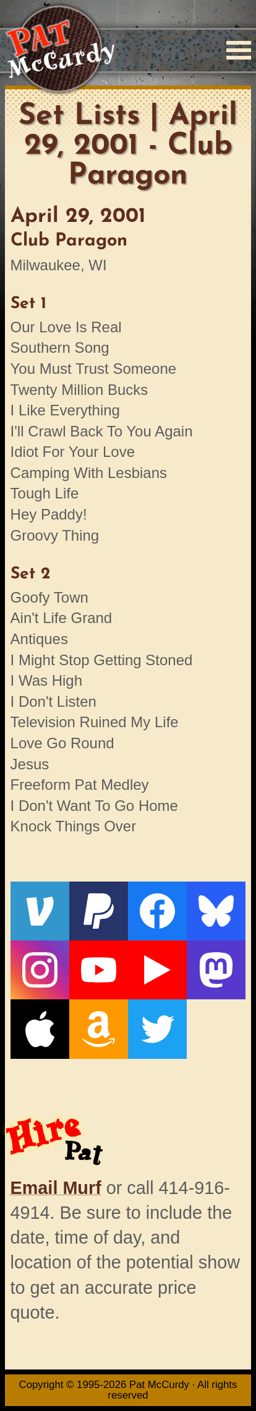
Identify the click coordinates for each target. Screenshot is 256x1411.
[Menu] (238, 50)
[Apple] (40, 1028)
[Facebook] (157, 911)
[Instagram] (40, 969)
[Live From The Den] (157, 969)
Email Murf (56, 1188)
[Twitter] (157, 1028)
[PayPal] (98, 911)
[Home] (59, 50)
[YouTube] (98, 969)
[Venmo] (40, 911)
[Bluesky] (216, 911)
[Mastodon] (216, 969)
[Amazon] (98, 1028)
